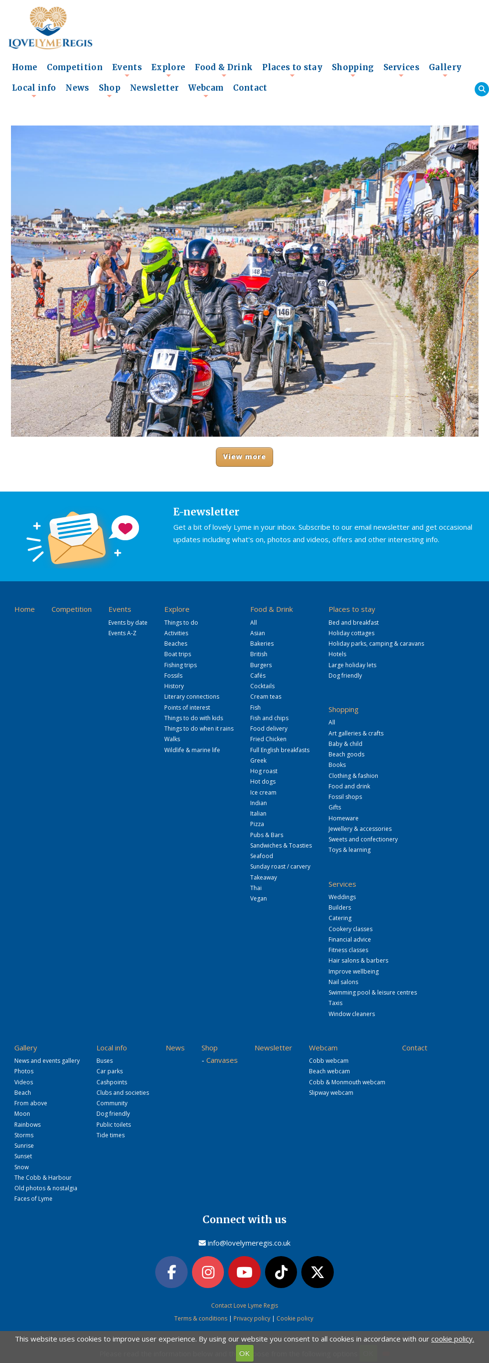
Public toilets (113, 1125)
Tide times (110, 1135)
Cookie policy (294, 1318)
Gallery (445, 70)
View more (244, 456)
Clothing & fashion (353, 776)
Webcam (205, 90)
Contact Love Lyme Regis (244, 1305)
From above (30, 1103)
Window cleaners (352, 1014)
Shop (109, 90)
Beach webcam (329, 1071)
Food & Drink (224, 70)
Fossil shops (345, 797)
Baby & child (345, 744)
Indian (258, 803)
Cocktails (262, 686)
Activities (176, 633)
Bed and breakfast (354, 623)
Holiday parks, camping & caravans (376, 644)
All (253, 623)
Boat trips (177, 654)
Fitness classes (348, 950)
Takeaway (263, 877)
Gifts (335, 807)
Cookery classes (350, 929)
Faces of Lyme (33, 1199)
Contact (250, 88)
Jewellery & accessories (360, 829)
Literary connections (191, 696)
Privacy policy (252, 1318)
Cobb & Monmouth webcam (347, 1082)
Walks (172, 739)
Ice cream (263, 792)
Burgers (261, 665)
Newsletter (154, 88)
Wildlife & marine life (192, 750)
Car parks (109, 1071)
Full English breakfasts (279, 750)
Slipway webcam (331, 1093)
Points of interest (187, 707)
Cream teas (265, 696)
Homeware (344, 818)
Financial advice (350, 939)
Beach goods (346, 754)
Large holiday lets (352, 665)
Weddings (342, 897)
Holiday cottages (351, 633)
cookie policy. (452, 1338)
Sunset (23, 1156)
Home (24, 68)
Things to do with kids (193, 718)
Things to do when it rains (199, 728)
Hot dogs (263, 781)
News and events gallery (47, 1061)
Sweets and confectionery (363, 839)
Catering (340, 918)
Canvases (222, 1060)
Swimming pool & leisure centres (373, 992)
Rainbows (27, 1125)
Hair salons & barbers (358, 960)
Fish (255, 707)
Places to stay (292, 70)
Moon (22, 1114)
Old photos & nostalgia (45, 1188)
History (174, 686)
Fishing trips (180, 665)
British (258, 654)
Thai (256, 888)
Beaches (175, 644)
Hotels (337, 654)
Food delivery (268, 728)
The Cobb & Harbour (43, 1178)
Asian (257, 633)
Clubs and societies (122, 1093)
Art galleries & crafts (356, 733)
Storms (23, 1135)
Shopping (353, 70)
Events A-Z (122, 633)
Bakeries (262, 644)
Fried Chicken (268, 739)
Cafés (258, 675)
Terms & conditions (200, 1318)
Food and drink (349, 786)
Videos (23, 1082)
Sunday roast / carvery (280, 866)
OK (244, 1353)
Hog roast (263, 771)
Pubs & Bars (266, 835)
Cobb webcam (329, 1061)
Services (401, 70)
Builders (340, 907)
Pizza (257, 824)
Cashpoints (111, 1082)
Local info (34, 90)
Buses (104, 1061)
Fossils (173, 675)
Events (127, 70)
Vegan (258, 898)
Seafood (261, 856)
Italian (258, 813)
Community (112, 1103)
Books (337, 765)
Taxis (335, 1003)
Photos (23, 1071)
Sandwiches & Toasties (281, 845)
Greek (258, 760)
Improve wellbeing (354, 971)
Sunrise (24, 1146)
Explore (168, 70)
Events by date (128, 623)
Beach (22, 1093)
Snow (21, 1167)
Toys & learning (350, 850)
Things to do (181, 623)
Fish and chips (269, 718)
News (77, 88)
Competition (75, 68)
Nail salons (343, 982)
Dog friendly (345, 675)
